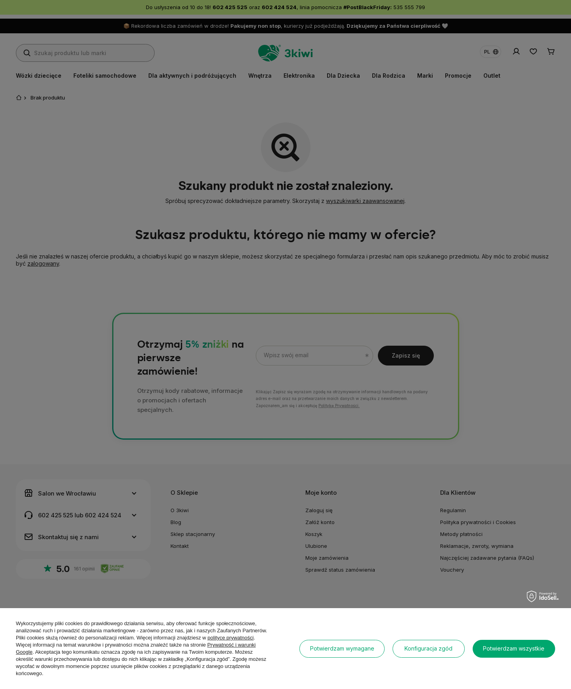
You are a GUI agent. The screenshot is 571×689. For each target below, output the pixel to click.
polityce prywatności (230, 638)
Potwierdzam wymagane (342, 648)
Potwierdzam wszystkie (513, 648)
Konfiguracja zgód (428, 648)
